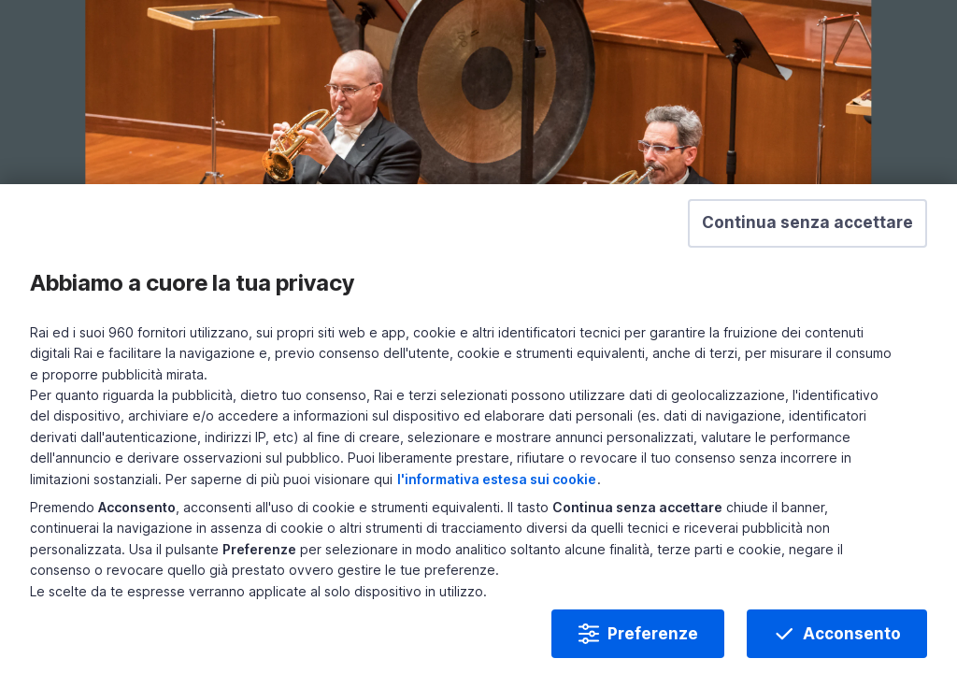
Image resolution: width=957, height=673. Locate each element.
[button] (792, 268)
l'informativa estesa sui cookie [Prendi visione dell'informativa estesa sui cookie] (692, 464)
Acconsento (837, 618)
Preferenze (638, 618)
